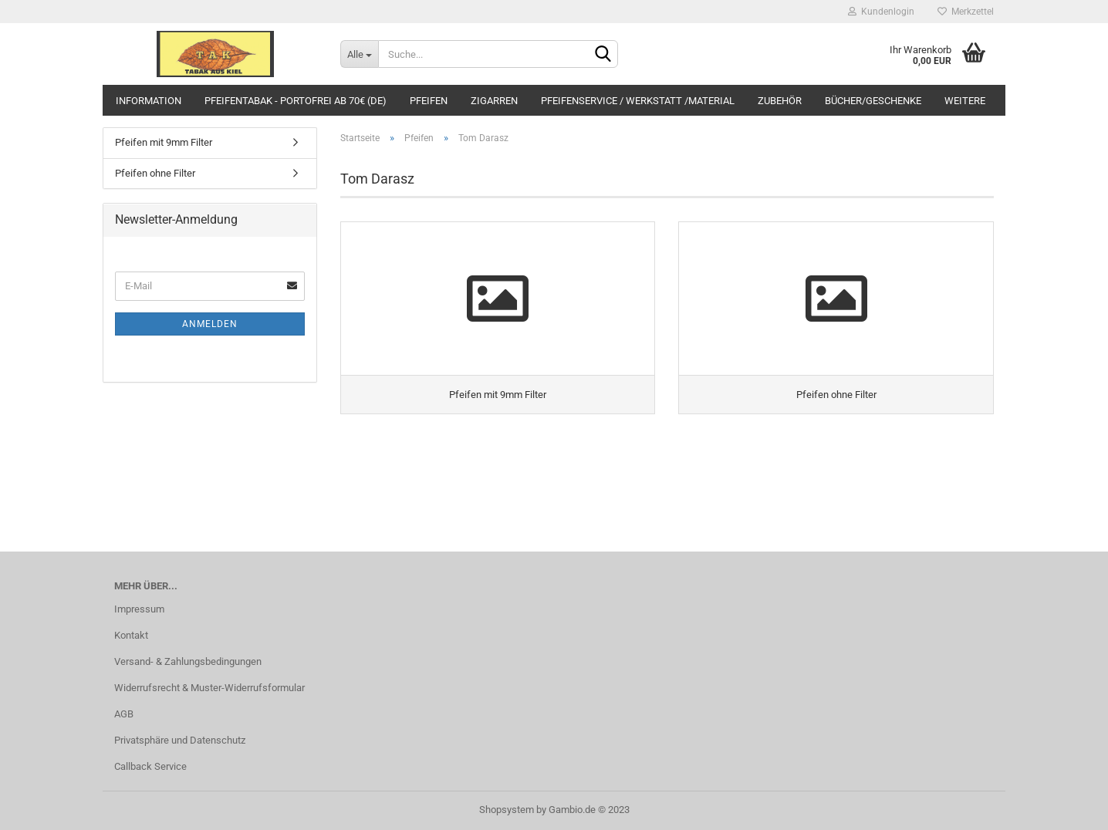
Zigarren (494, 100)
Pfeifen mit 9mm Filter (163, 142)
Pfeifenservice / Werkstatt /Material (638, 100)
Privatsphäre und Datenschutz (179, 740)
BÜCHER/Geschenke (873, 100)
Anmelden (210, 324)
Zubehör (780, 100)
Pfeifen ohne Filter (155, 173)
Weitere (964, 100)
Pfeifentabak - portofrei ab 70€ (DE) (295, 100)
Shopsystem (506, 809)
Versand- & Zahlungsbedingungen (188, 661)
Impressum (139, 609)
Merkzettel (965, 11)
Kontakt (131, 635)
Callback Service (150, 766)
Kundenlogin (881, 11)
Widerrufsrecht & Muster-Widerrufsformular (209, 687)
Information (148, 100)
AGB (123, 714)
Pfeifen (429, 100)
